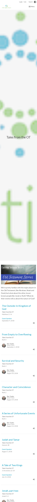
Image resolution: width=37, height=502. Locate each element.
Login (20, 2)
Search (31, 2)
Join (25, 2)
